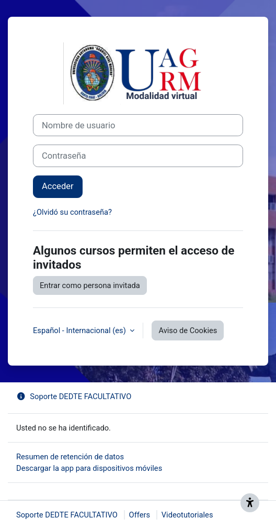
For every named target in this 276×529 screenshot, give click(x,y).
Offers (140, 515)
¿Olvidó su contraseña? (72, 212)
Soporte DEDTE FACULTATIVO (73, 396)
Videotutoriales (187, 515)
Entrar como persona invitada (90, 285)
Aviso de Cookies (187, 330)
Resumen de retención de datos (70, 456)
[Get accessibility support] (249, 502)
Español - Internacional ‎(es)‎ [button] (80, 330)
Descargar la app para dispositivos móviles (89, 468)
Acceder (58, 186)
